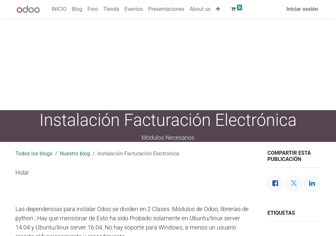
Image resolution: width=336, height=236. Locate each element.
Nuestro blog (75, 153)
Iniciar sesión (302, 9)
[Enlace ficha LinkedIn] (312, 183)
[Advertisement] (168, 64)
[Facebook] (275, 183)
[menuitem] (59, 9)
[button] (218, 9)
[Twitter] (294, 183)
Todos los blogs (33, 153)
